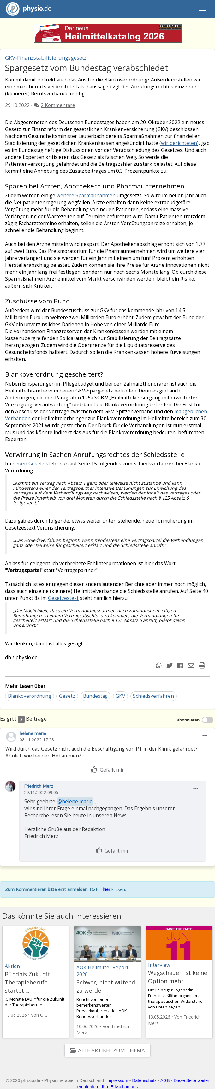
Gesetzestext (63, 598)
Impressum (117, 1080)
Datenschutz (144, 1080)
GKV (120, 696)
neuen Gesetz (28, 463)
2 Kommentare (58, 105)
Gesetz (67, 696)
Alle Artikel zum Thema (107, 1050)
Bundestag (95, 696)
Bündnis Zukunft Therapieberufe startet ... (27, 982)
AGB (165, 1080)
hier (106, 889)
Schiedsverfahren (153, 696)
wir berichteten (179, 143)
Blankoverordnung (29, 696)
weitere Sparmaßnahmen (86, 195)
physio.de (26, 9)
